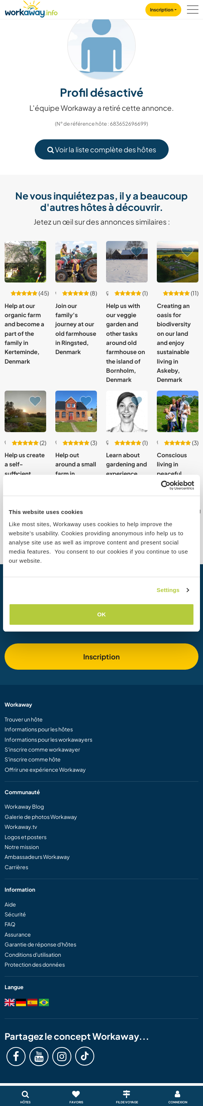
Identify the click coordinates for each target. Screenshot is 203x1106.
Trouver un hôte (24, 719)
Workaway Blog (24, 806)
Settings (168, 590)
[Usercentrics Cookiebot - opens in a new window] (160, 485)
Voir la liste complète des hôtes (101, 149)
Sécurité (15, 914)
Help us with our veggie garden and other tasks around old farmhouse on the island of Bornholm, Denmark (125, 342)
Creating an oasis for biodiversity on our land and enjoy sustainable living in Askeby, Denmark (174, 342)
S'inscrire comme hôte (33, 759)
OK (101, 614)
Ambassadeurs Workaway (37, 856)
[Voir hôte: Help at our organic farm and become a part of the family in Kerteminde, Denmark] (25, 261)
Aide (10, 904)
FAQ (10, 924)
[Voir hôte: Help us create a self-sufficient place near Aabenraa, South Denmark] (25, 411)
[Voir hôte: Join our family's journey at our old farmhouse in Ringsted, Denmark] (76, 261)
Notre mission (22, 846)
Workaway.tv (21, 826)
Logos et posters (26, 836)
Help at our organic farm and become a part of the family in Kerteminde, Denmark (24, 333)
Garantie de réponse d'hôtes (40, 944)
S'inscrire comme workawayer (42, 749)
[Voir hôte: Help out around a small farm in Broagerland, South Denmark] (76, 411)
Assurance (18, 934)
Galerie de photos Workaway (41, 816)
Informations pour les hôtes (39, 729)
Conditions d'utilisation (33, 954)
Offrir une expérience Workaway (45, 769)
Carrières (16, 866)
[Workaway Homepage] (31, 7)
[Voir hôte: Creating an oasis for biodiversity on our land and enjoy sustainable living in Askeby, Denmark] (177, 261)
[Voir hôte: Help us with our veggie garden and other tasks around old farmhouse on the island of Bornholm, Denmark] (127, 261)
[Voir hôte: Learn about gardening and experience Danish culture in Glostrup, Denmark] (127, 411)
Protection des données (35, 964)
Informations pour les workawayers (48, 739)
